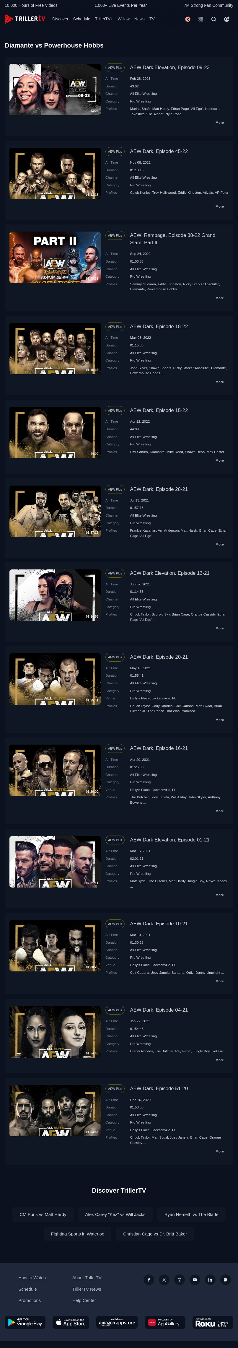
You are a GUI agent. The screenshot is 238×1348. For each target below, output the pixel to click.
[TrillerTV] (25, 19)
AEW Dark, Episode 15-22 (159, 410)
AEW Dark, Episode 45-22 (159, 151)
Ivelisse (217, 1051)
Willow (123, 19)
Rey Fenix (183, 1051)
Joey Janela (160, 797)
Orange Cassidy (203, 614)
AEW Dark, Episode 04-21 (159, 1010)
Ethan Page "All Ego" (187, 108)
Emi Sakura (139, 452)
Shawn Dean (195, 452)
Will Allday (178, 797)
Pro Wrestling (140, 101)
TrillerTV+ (104, 19)
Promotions (29, 1300)
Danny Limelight (207, 972)
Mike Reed (175, 452)
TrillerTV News (86, 1289)
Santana (178, 972)
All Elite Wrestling (143, 93)
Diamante (137, 289)
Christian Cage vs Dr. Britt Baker (155, 1233)
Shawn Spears (160, 368)
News (139, 19)
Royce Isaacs (216, 881)
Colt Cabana (184, 706)
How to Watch (32, 1277)
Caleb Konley (140, 192)
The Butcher (139, 797)
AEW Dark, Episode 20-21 (159, 657)
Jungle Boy (195, 881)
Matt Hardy (160, 108)
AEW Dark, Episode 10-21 (159, 924)
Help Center (84, 1300)
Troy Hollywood (164, 192)
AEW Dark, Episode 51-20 (159, 1088)
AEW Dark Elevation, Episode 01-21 (170, 840)
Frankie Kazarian (143, 530)
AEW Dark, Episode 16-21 (159, 748)
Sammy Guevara (143, 284)
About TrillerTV (87, 1277)
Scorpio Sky (161, 614)
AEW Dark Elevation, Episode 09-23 (170, 67)
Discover (60, 19)
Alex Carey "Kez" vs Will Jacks (115, 1214)
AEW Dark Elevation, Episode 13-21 (170, 573)
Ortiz (190, 972)
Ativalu (208, 192)
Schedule (81, 19)
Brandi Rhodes (141, 1051)
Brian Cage (207, 530)
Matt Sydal (203, 706)
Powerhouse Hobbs (162, 289)
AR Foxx (221, 192)
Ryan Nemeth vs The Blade (191, 1214)
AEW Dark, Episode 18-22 (159, 326)
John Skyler (197, 797)
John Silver (138, 368)
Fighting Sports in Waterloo (77, 1233)
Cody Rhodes (162, 706)
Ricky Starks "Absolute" (201, 284)
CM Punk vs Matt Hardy (42, 1214)
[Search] (213, 19)
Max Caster (215, 452)
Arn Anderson (168, 530)
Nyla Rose (173, 114)
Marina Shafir (140, 108)
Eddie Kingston (189, 192)
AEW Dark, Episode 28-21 (159, 489)
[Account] (226, 19)
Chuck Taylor (140, 614)
